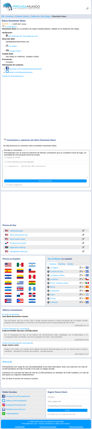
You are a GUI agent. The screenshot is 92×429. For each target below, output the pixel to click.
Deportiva (76, 427)
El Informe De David (18, 243)
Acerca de (7, 362)
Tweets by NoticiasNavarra (12, 76)
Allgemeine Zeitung (17, 247)
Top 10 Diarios (54, 259)
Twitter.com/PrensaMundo (16, 401)
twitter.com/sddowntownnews (19, 72)
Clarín (52, 295)
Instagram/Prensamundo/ (16, 405)
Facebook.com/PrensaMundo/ (18, 396)
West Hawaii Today (17, 239)
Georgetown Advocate (19, 251)
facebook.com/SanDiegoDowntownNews (24, 69)
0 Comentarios (9, 27)
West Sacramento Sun (19, 235)
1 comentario (13, 314)
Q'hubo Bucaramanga (11, 343)
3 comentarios (26, 343)
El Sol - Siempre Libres (59, 283)
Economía (48, 427)
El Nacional (54, 291)
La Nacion (54, 279)
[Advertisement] (70, 46)
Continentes (20, 427)
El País (53, 298)
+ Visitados (52, 264)
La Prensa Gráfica (57, 275)
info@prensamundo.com (16, 409)
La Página (54, 268)
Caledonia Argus (16, 231)
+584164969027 (12, 414)
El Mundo (54, 302)
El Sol (4, 314)
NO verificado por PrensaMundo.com (22, 36)
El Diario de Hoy (56, 271)
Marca (52, 287)
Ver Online (11, 46)
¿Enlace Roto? (13, 51)
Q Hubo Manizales (9, 329)
